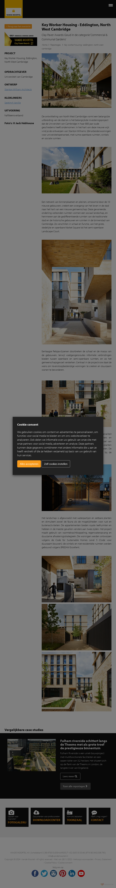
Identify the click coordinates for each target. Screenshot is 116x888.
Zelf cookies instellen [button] (56, 464)
